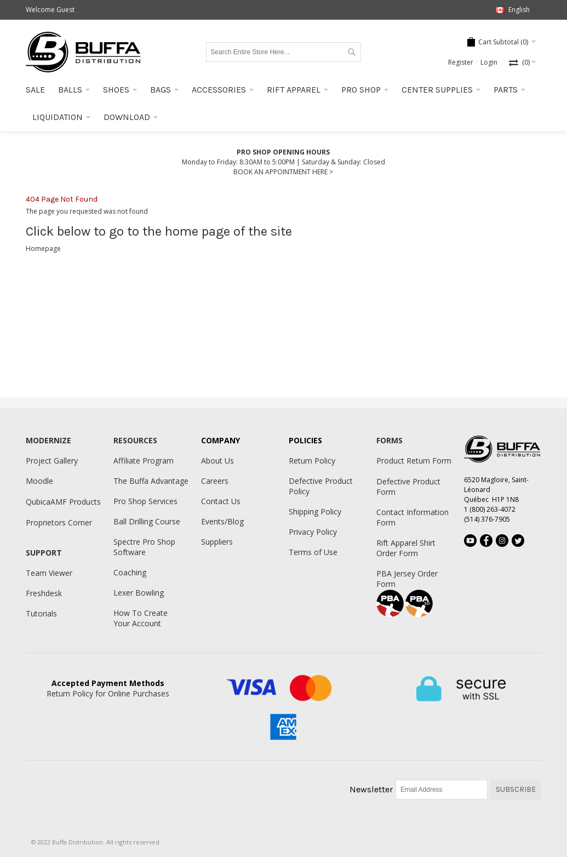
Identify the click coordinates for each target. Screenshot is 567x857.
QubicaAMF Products (63, 501)
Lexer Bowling (138, 592)
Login (488, 62)
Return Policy (312, 460)
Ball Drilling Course (146, 521)
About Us (217, 460)
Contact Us (220, 501)
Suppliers (217, 541)
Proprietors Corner (59, 522)
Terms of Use (313, 552)
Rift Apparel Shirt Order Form (406, 548)
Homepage (43, 248)
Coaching (129, 572)
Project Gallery (52, 460)
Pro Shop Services (145, 501)
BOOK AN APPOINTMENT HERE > (283, 171)
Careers (214, 481)
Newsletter (371, 789)
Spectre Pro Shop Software (144, 546)
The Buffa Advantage (150, 481)
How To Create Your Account (140, 618)
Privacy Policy (313, 532)
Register (460, 62)
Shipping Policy (315, 511)
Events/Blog (222, 521)
